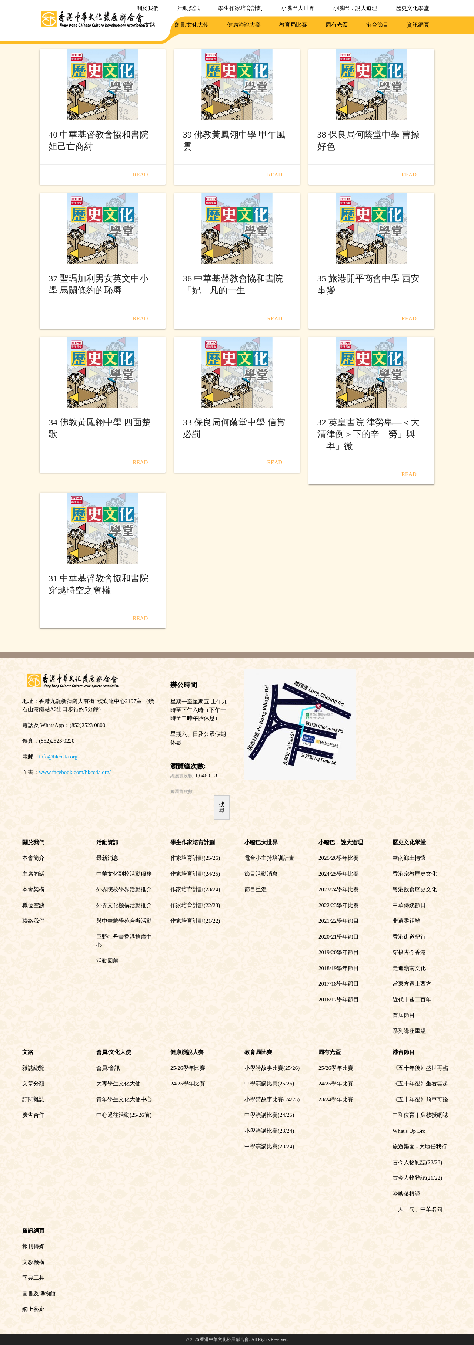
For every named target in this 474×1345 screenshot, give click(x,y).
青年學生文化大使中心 (124, 1099)
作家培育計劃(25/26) (195, 858)
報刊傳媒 (33, 1246)
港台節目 (377, 25)
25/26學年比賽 (187, 1068)
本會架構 (33, 889)
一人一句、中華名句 (418, 1209)
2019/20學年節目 (338, 952)
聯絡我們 (33, 921)
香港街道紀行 (409, 937)
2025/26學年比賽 (338, 858)
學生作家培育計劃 (240, 8)
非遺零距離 (406, 921)
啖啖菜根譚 (406, 1194)
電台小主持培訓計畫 (269, 858)
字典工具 (33, 1278)
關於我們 (148, 8)
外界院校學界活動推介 (124, 889)
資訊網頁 (418, 25)
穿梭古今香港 (409, 952)
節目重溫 (255, 889)
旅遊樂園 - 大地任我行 (420, 1146)
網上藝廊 (33, 1309)
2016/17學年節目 (338, 1000)
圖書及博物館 (39, 1294)
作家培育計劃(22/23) (195, 905)
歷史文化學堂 (412, 8)
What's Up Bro (409, 1131)
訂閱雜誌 (33, 1099)
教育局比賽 (293, 25)
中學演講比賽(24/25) (269, 1115)
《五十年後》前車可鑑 (420, 1099)
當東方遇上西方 (412, 984)
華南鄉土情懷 (409, 858)
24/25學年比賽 (187, 1084)
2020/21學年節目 (338, 937)
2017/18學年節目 (338, 984)
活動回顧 (107, 961)
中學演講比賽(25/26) (269, 1084)
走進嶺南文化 (409, 968)
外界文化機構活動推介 (124, 905)
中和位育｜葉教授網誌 (420, 1115)
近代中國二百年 (412, 1000)
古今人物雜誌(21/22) (417, 1178)
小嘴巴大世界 (297, 8)
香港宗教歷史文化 (415, 874)
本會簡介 (33, 858)
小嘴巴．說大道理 (355, 8)
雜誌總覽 (33, 1068)
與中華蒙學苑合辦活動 (124, 921)
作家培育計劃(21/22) (195, 921)
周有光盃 (337, 25)
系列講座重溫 (409, 1031)
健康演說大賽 (244, 25)
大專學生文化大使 (118, 1084)
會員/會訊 (108, 1068)
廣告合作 (33, 1115)
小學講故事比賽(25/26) (272, 1068)
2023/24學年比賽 (338, 889)
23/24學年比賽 (335, 1099)
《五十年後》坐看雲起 (420, 1084)
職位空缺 (33, 905)
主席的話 (33, 874)
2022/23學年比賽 (338, 905)
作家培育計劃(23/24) (195, 889)
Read (140, 175)
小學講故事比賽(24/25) (272, 1099)
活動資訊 (188, 8)
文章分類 (33, 1084)
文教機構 (33, 1262)
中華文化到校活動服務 (124, 874)
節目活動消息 (261, 874)
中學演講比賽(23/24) (269, 1146)
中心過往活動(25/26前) (123, 1115)
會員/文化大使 (191, 25)
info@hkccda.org (58, 757)
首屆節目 (404, 1015)
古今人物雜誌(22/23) (417, 1162)
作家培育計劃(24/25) (195, 874)
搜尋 (221, 807)
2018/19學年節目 (338, 968)
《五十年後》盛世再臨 (420, 1068)
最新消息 (107, 858)
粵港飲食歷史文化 (415, 889)
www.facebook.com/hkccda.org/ (75, 772)
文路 (150, 25)
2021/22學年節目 (338, 921)
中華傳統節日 (409, 905)
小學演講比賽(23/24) (269, 1131)
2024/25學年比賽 (338, 874)
